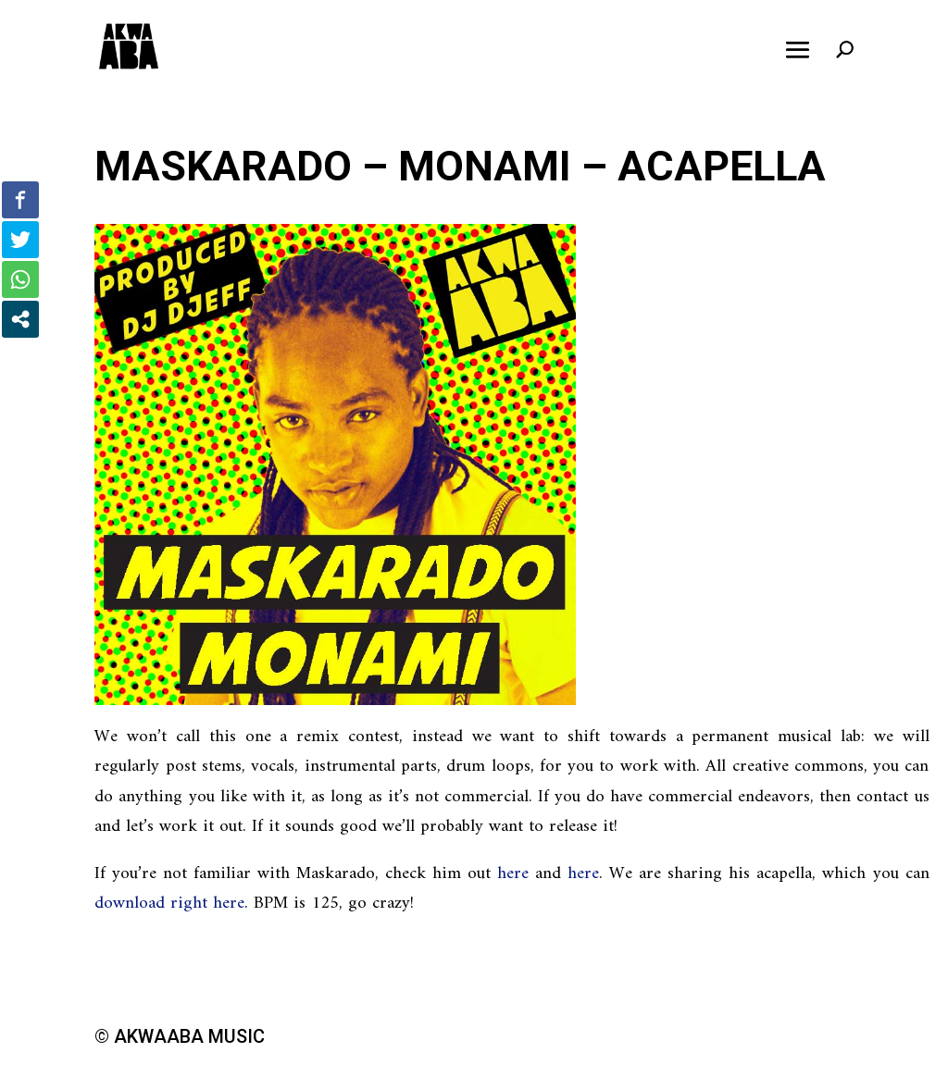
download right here (169, 903)
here (513, 874)
